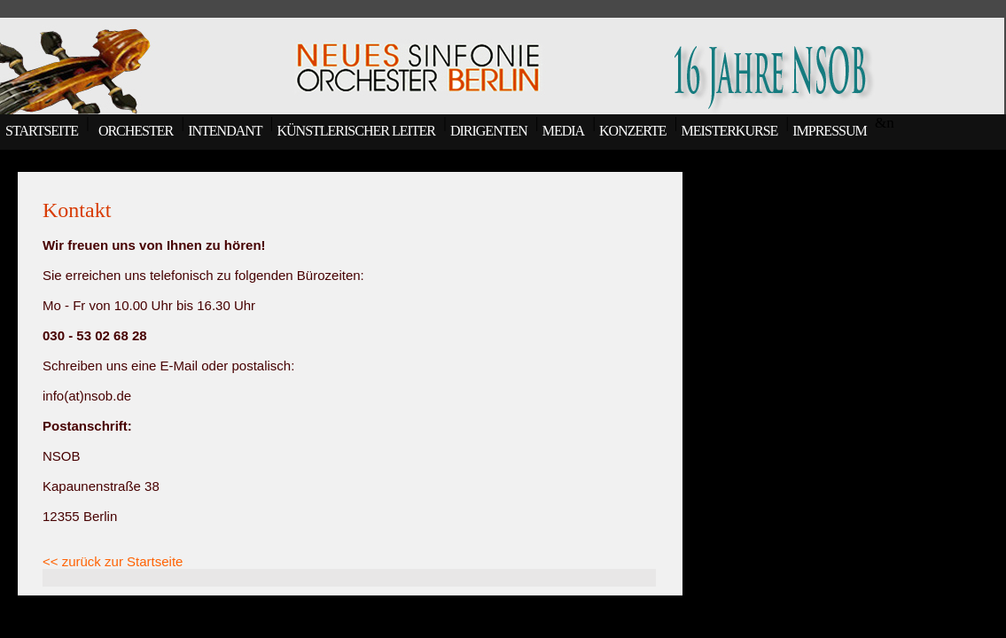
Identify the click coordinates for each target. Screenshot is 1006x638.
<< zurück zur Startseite (113, 561)
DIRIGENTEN (488, 130)
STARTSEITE (39, 130)
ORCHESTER (133, 130)
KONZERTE (632, 130)
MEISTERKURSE (729, 130)
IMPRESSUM (829, 130)
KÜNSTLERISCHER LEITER (356, 130)
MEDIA (563, 130)
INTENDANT (224, 130)
